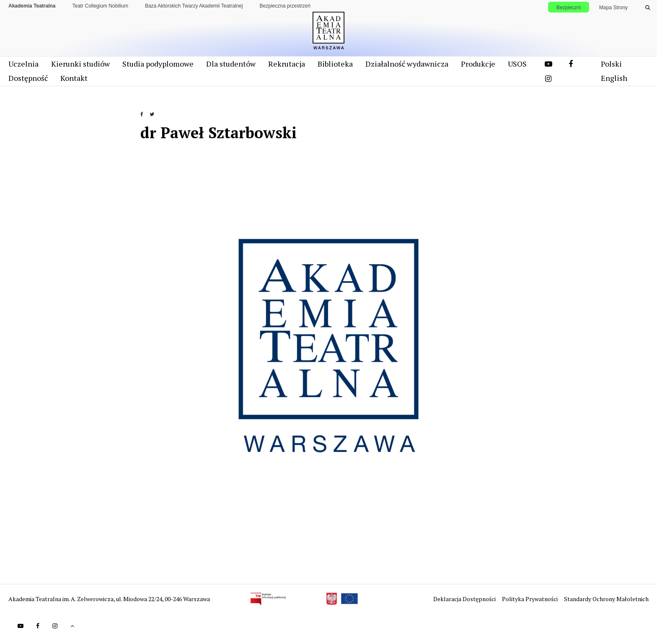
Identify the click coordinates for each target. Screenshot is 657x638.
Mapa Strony (613, 7)
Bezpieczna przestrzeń (285, 6)
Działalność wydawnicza (406, 64)
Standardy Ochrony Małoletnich (606, 599)
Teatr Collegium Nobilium (100, 6)
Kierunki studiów (80, 64)
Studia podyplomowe (158, 64)
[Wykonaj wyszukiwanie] (647, 7)
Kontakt (74, 78)
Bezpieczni (568, 7)
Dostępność (28, 78)
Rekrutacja (286, 64)
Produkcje (478, 64)
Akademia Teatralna (32, 6)
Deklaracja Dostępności (465, 599)
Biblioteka (335, 64)
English (614, 78)
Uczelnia (23, 64)
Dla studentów (231, 64)
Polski (611, 64)
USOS (517, 64)
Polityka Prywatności (530, 599)
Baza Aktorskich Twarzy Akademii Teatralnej (194, 6)
